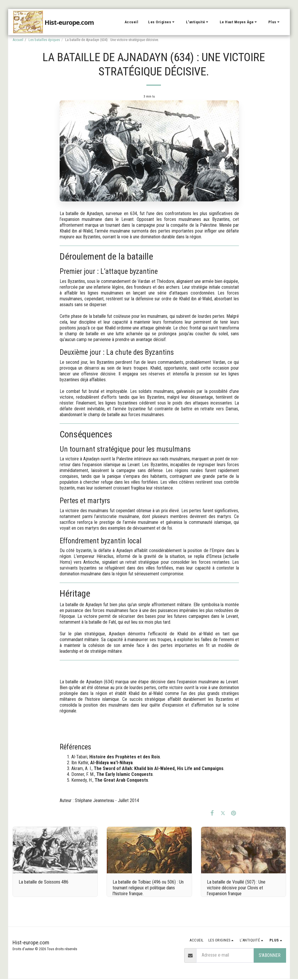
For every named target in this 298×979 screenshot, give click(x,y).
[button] (162, 22)
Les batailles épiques (44, 40)
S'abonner (270, 955)
